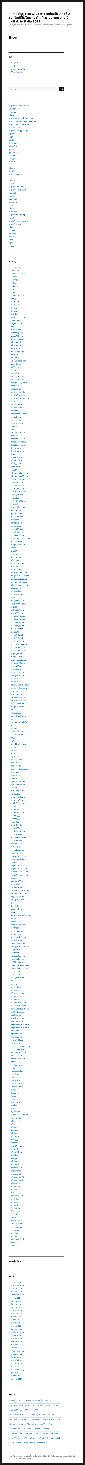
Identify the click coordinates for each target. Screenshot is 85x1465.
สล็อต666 (15, 1136)
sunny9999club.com (20, 946)
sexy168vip (15, 884)
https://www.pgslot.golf (19, 131)
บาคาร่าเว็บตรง (17, 1087)
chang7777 (15, 429)
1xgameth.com (17, 295)
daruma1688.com (18, 442)
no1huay (14, 691)
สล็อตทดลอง (13, 208)
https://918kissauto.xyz (19, 106)
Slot (12, 903)
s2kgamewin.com (18, 859)
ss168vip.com (16, 931)
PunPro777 (15, 816)
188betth (15, 286)
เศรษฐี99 (14, 1233)
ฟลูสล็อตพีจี (15, 1112)
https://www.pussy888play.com (22, 121)
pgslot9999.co (17, 766)
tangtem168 (16, 950)
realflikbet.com (17, 834)
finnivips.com (17, 482)
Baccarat (14, 370)
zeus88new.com (18, 1059)
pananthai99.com (18, 716)
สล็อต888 (12, 193)
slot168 (12, 155)
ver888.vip (15, 1031)
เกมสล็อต (14, 1202)
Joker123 (14, 554)
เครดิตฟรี (14, 1205)
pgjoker (14, 750)
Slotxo (13, 918)
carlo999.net (16, 420)
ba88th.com (16, 367)
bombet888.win (18, 407)
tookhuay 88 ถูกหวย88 (20, 965)
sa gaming (13, 112)
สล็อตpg (14, 1158)
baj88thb (15, 373)
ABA (12, 326)
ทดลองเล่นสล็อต (17, 1071)
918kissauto (16, 320)
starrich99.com (17, 940)
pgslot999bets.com (19, 769)
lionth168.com (17, 594)
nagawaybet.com (18, 672)
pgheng (14, 747)
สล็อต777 (14, 1140)
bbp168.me (15, 386)
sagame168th (17, 865)
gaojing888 (16, 510)
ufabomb (15, 984)
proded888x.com (18, 803)
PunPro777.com (17, 819)
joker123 (12, 115)
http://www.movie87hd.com (21, 118)
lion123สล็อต (16, 591)
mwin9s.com (16, 669)
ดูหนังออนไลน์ (14, 109)
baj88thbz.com (17, 376)
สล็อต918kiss (16, 1152)
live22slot (13, 143)
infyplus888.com (18, 545)
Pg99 (13, 741)
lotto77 (14, 607)
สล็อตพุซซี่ (15, 1164)
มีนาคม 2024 (16, 1357)
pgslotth (14, 778)
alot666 (14, 354)
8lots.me (14, 308)
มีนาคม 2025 (16, 1320)
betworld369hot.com (20, 398)
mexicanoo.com (18, 647)
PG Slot (14, 728)
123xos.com (16, 267)
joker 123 (12, 168)
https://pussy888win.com (20, 124)
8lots (11, 1401)
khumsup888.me (18, 569)
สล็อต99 (12, 196)
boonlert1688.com (19, 414)
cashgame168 (17, 423)
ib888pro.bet (16, 541)
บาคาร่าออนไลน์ (17, 1083)
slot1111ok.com (17, 909)
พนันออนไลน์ (16, 1102)
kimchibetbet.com (19, 573)
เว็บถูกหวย (15, 1214)
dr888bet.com (17, 457)
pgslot (11, 134)
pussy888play (17, 825)
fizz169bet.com (17, 488)
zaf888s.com (16, 1055)
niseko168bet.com (19, 688)
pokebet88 (15, 794)
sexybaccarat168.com (20, 890)
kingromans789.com (20, 576)
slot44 (11, 183)
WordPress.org (17, 72)
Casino (14, 426)
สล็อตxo (14, 1161)
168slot (14, 277)
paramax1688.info (19, 722)
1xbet (13, 289)
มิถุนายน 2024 (16, 1348)
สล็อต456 (15, 1130)
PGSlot (14, 753)
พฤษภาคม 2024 (17, 1351)
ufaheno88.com (17, 993)
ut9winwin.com (17, 1018)
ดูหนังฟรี (12, 149)
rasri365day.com (18, 831)
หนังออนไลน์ (16, 1189)
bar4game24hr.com (19, 383)
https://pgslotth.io (17, 224)
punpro (14, 806)
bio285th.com (17, 404)
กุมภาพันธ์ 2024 (17, 1360)
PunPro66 (15, 809)
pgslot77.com (16, 759)
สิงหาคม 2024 (16, 1341)
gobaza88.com (17, 516)
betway (12, 236)
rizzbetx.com (16, 844)
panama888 (16, 713)
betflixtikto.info (18, 392)
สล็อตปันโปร (44, 1438)
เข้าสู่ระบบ (15, 63)
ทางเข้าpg (15, 1074)
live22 (45, 1410)
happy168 (15, 520)
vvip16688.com (17, 1040)
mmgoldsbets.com (19, 660)
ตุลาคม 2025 (16, 1298)
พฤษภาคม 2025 (17, 1313)
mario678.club (17, 635)
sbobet (14, 878)
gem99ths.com (17, 513)
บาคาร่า (14, 1077)
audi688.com (16, 364)
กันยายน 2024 (16, 1338)
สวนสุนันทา (15, 1186)
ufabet (13, 981)
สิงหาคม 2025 (16, 1304)
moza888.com (17, 666)
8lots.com (15, 302)
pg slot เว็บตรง (17, 731)
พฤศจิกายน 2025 (17, 1295)
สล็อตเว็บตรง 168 (17, 1177)
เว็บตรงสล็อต (16, 1211)
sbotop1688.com (18, 881)
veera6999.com (18, 1021)
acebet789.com (17, 339)
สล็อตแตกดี (15, 1183)
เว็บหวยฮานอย (16, 1227)
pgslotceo (15, 772)
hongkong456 (17, 532)
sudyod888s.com (18, 943)
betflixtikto (16, 389)
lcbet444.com (17, 588)
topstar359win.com (19, 968)
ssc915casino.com (18, 937)
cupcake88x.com (18, 439)
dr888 (13, 454)
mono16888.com (18, 663)
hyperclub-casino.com (20, 538)
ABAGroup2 (16, 330)
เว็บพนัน (14, 1217)
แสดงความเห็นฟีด (18, 69)
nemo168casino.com (20, 685)
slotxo (11, 205)
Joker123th (35, 1410)
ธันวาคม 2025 (16, 1292)
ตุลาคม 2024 (16, 1335)
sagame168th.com (19, 869)
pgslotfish (15, 775)
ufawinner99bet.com (20, 1009)
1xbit (13, 292)
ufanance (15, 999)
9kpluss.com (16, 323)
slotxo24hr (15, 921)
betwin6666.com (18, 395)
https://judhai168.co (18, 187)
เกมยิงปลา (15, 1199)
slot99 (11, 177)
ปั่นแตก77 (14, 1096)
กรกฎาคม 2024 (17, 1345)
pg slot (11, 243)
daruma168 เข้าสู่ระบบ (41, 1405)
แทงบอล (14, 1236)
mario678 (15, 632)
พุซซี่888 (14, 1108)
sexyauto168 (16, 887)
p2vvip (14, 710)
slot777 (12, 230)
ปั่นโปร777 (15, 1099)
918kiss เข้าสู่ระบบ (18, 317)
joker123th (15, 560)
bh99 (13, 401)
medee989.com (17, 641)
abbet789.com (17, 333)
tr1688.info (15, 971)
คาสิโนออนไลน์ (17, 1065)
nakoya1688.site (18, 675)
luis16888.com (17, 613)
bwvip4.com (16, 417)
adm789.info (16, 342)
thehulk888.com (18, 956)
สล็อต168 (14, 1127)
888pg (13, 298)
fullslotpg (15, 498)
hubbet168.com (17, 535)
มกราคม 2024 (16, 1363)
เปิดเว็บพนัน (15, 1208)
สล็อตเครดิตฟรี (16, 1171)
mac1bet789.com (18, 622)
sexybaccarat (14, 127)
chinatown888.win (19, 432)
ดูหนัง (13, 1068)
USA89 (51, 1424)
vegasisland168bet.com (21, 1024)
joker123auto (16, 557)
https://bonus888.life (18, 190)
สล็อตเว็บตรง (16, 1174)
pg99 (11, 137)
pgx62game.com (18, 781)
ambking (15, 358)
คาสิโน (13, 1062)
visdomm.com (17, 1037)
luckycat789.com (18, 610)
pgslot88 (12, 233)
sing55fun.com (17, 897)
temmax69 (16, 953)
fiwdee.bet (15, 485)
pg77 (13, 738)
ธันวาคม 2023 (16, 1366)
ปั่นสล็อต (14, 1090)
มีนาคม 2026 (16, 1282)
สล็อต (13, 1124)
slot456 (12, 159)
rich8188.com (16, 840)
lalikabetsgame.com (19, 585)
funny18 (14, 504)
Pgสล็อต (14, 788)
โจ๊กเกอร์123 (15, 1245)
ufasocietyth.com (18, 1006)
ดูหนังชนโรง (13, 152)
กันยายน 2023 (16, 1376)
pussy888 (13, 199)
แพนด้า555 (15, 1242)
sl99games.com (18, 900)
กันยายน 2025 (16, 1301)
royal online (16, 847)
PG (12, 725)
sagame (14, 862)
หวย (12, 1193)
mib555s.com (17, 657)
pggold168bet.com (19, 744)
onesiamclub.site (18, 703)
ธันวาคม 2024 (16, 1329)
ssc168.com (16, 934)
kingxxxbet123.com (19, 579)
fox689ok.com (17, 495)
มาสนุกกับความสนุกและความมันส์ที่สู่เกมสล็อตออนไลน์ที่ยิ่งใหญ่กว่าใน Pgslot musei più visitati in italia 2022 (40, 17)
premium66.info (18, 797)
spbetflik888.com (18, 925)
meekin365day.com (19, 644)
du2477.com (16, 464)
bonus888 (15, 411)
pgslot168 (15, 756)
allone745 (13, 1405)
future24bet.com (18, 507)
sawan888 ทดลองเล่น (19, 872)
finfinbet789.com (18, 479)
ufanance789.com (18, 1002)
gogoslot (12, 246)
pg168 (11, 171)
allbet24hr (15, 348)
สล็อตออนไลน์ (16, 1168)
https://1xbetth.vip (17, 215)
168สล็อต (14, 280)
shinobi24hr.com (18, 893)
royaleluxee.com (18, 850)
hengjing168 (16, 523)
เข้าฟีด (13, 66)
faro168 (14, 470)
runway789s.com (18, 856)
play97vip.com (17, 791)
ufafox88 (15, 990)
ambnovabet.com (18, 361)
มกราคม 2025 (16, 1326)
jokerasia (12, 240)
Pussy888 (15, 822)
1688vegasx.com (18, 273)
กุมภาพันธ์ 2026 (17, 1285)
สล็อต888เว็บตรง (17, 1146)
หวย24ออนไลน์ (17, 1196)
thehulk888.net (17, 959)
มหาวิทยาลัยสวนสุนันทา (20, 1115)
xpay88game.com (18, 1049)
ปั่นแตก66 (15, 1093)
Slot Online (16, 906)
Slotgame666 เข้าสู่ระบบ (21, 915)
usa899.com (16, 1015)
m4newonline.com (19, 616)
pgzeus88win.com (19, 784)
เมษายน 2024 (16, 1354)
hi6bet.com (16, 526)
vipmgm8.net (17, 1034)
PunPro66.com (17, 812)
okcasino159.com (18, 697)
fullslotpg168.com (18, 501)
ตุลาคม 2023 (16, 1373)
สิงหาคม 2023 (16, 1379)
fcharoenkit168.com (19, 473)
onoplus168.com (18, 707)
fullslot (12, 140)
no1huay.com (16, 694)
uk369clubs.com (18, 1012)
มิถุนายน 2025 (16, 1310)
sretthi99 (15, 928)
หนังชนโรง (13, 146)
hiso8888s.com (17, 529)
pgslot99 (15, 763)
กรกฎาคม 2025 (17, 1307)
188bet (14, 283)
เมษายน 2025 (16, 1316)
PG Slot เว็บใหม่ (17, 735)
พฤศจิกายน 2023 (17, 1369)
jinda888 (14, 551)
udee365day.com (18, 978)
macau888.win (17, 629)
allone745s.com (17, 351)
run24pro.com (17, 853)
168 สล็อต (15, 270)
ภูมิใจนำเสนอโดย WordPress (23, 1458)
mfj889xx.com (17, 654)
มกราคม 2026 (16, 1288)
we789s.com (16, 1043)
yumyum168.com (18, 1052)
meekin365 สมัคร (16, 1415)
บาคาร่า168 (13, 202)
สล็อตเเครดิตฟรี (17, 1180)
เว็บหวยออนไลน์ (17, 1224)
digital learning (17, 448)
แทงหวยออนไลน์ (17, 1239)
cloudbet (14, 435)
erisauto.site (16, 467)
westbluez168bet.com (20, 1046)
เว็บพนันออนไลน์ (17, 1221)
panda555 (15, 719)
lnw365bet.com (17, 601)
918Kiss (14, 314)
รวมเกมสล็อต (16, 1118)
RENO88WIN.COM (19, 837)
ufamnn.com (16, 996)
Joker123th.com (17, 563)
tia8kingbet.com (18, 962)
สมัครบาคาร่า (16, 1121)
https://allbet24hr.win (18, 221)
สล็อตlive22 (15, 1155)
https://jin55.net (16, 174)
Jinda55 (14, 548)
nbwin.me (15, 678)
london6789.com (18, 604)
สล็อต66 (12, 162)
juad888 (14, 566)
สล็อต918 (14, 1149)
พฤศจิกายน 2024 (17, 1332)
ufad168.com (16, 987)
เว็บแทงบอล (15, 1230)
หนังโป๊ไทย (13, 212)
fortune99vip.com (19, 492)
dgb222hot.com (18, 445)
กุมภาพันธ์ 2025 (17, 1323)
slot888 (21, 1424)
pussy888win (16, 828)
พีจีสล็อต (14, 1105)
